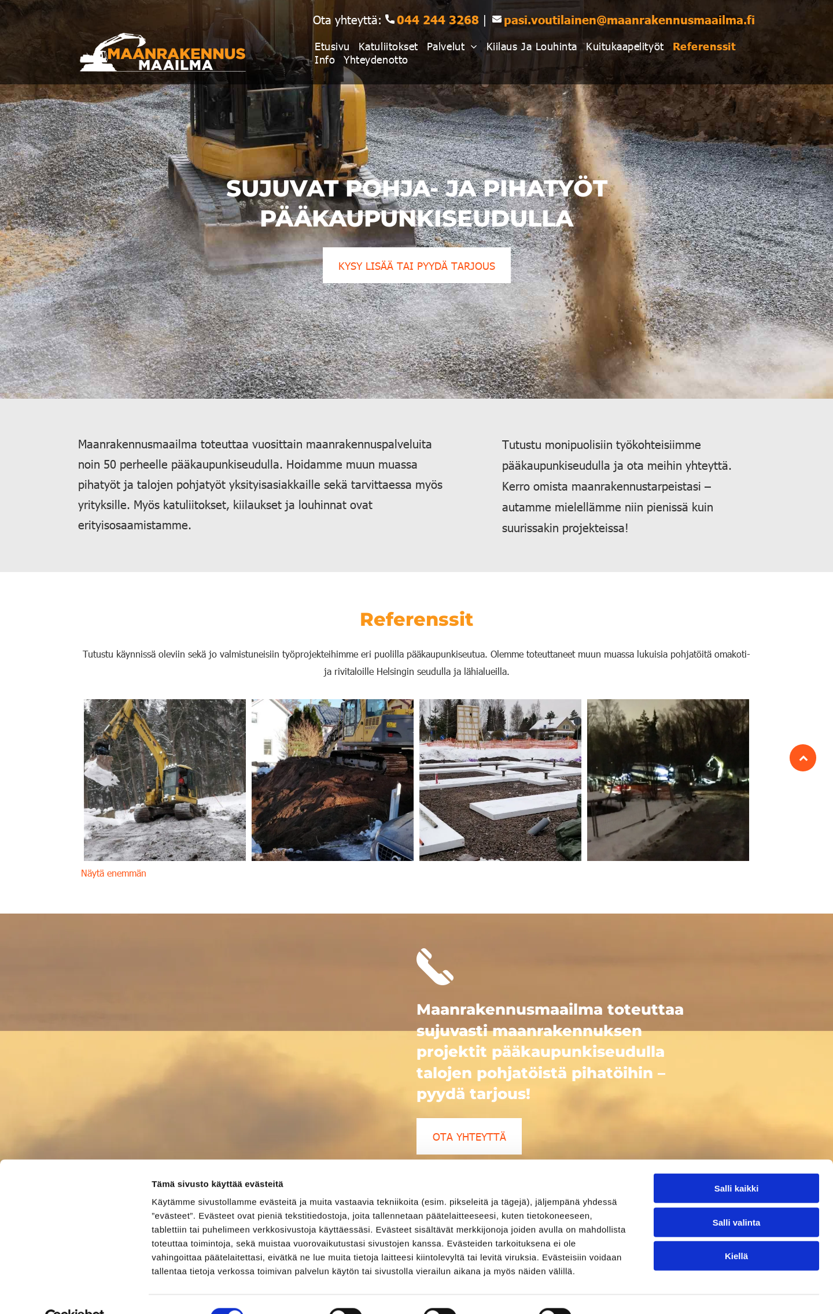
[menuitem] (337, 46)
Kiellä (736, 1229)
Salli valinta (737, 1196)
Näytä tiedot (619, 1291)
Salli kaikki (736, 1162)
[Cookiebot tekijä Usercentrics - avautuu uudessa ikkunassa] (75, 1291)
